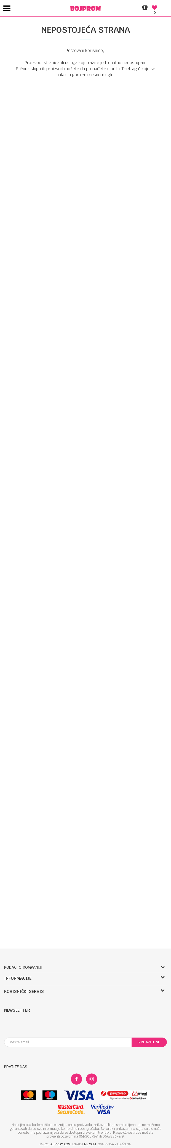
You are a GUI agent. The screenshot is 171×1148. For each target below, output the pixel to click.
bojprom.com (60, 1144)
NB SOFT (90, 1144)
